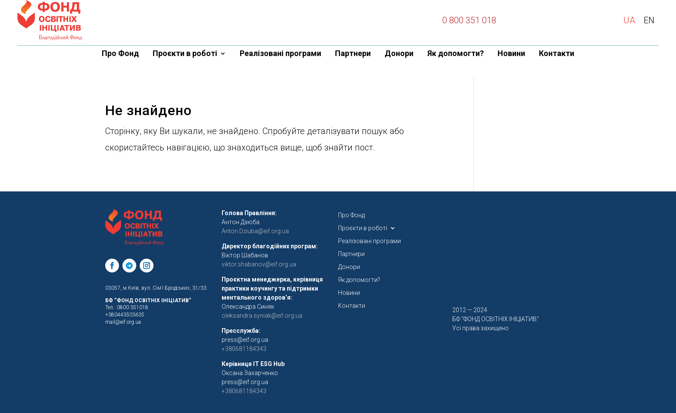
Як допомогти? (455, 54)
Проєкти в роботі (185, 54)
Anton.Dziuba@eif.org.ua (255, 231)
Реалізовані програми (280, 54)
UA (629, 20)
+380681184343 (244, 391)
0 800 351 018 (469, 20)
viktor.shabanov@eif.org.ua (259, 264)
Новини (511, 54)
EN (649, 20)
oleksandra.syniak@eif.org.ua (262, 315)
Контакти (556, 54)
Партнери (353, 54)
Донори (399, 54)
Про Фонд (120, 54)
